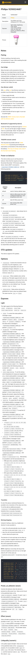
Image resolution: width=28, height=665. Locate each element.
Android (24, 126)
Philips (12, 17)
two (10, 90)
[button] (25, 2)
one (5, 90)
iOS (3, 128)
